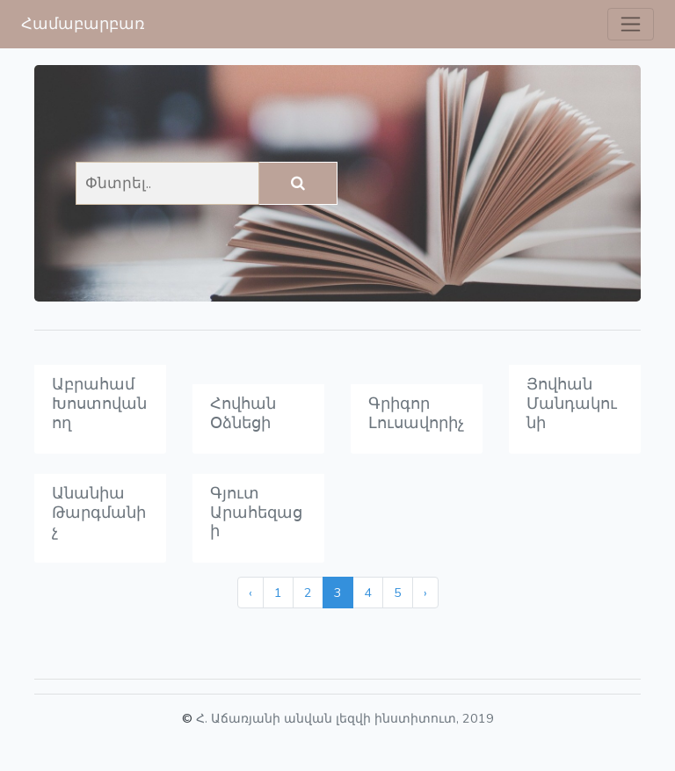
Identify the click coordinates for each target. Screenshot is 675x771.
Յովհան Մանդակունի (571, 403)
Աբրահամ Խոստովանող (99, 403)
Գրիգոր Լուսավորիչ (416, 413)
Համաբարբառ (83, 23)
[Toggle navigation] (630, 24)
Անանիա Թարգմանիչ (99, 512)
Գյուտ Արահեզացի (256, 512)
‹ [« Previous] (250, 592)
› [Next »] (425, 592)
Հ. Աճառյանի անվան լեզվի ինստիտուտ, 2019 (345, 718)
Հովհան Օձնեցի (243, 413)
